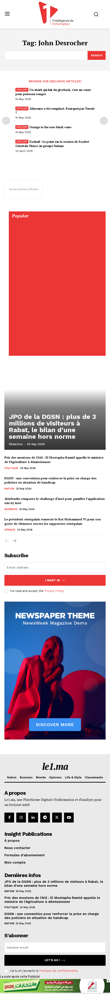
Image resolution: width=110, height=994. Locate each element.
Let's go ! (55, 960)
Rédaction (16, 444)
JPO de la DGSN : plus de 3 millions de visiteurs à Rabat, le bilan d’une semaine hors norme (52, 426)
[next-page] (14, 541)
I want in (55, 580)
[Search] (97, 55)
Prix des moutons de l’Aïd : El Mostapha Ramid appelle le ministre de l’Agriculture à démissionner (52, 900)
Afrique (9, 529)
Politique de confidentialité (58, 970)
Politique (11, 468)
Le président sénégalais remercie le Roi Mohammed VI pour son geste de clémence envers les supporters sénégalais (52, 521)
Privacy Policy (53, 591)
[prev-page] (6, 121)
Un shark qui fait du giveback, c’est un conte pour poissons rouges (53, 92)
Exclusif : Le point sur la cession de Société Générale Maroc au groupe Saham (52, 143)
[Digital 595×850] (57, 351)
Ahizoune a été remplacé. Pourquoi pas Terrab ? (54, 110)
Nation (9, 488)
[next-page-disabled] (104, 121)
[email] (55, 567)
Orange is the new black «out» (50, 127)
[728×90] (55, 991)
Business (10, 509)
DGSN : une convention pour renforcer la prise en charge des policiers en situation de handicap (50, 480)
